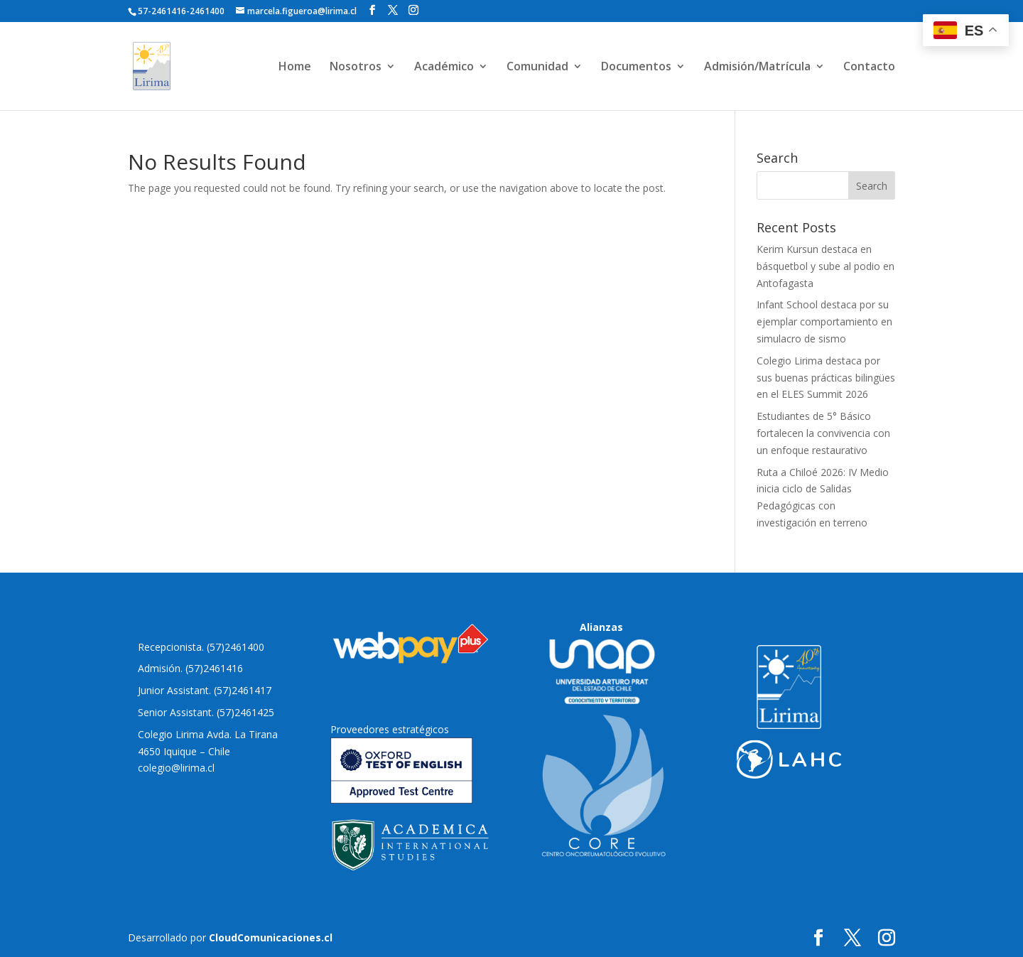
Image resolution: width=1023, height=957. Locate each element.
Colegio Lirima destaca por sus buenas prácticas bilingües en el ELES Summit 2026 (826, 377)
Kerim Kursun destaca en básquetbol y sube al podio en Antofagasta (825, 266)
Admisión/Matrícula (757, 67)
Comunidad (537, 67)
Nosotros (355, 67)
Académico (444, 67)
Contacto (869, 67)
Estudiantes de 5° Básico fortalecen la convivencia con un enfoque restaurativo (823, 433)
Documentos (636, 67)
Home (294, 67)
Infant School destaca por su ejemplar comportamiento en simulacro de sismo (824, 321)
